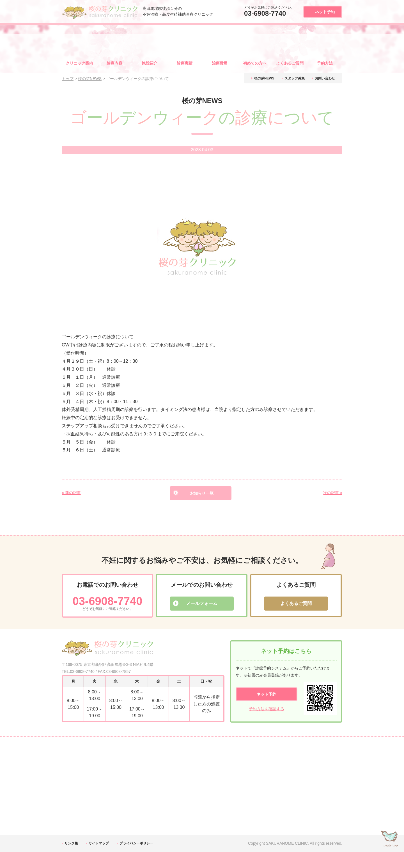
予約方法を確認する (266, 709)
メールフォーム (201, 603)
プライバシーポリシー (136, 843)
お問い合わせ (325, 78)
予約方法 (325, 63)
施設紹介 (149, 63)
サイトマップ (99, 843)
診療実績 (184, 63)
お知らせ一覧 (202, 493)
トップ (68, 78)
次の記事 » (332, 492)
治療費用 (220, 63)
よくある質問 (290, 63)
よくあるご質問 (296, 603)
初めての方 (255, 63)
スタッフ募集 (294, 78)
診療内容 (114, 63)
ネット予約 (325, 12)
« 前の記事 (71, 492)
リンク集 (71, 843)
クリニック (79, 63)
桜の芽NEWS (264, 78)
